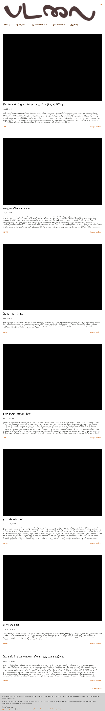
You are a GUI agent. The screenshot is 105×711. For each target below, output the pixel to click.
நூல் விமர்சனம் (57, 25)
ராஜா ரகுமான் (11, 624)
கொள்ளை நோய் (13, 313)
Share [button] (5, 127)
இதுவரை (73, 25)
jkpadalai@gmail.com (8, 709)
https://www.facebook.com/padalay (50, 709)
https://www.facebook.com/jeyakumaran (28, 709)
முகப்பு (5, 25)
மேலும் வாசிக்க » (96, 127)
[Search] (101, 4)
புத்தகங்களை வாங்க (37, 25)
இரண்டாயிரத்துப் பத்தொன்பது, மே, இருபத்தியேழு (34, 104)
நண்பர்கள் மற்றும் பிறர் (16, 413)
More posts (97, 689)
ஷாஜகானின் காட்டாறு (16, 208)
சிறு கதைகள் (19, 25)
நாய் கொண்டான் (13, 519)
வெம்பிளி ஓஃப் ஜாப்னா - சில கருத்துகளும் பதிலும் (33, 656)
